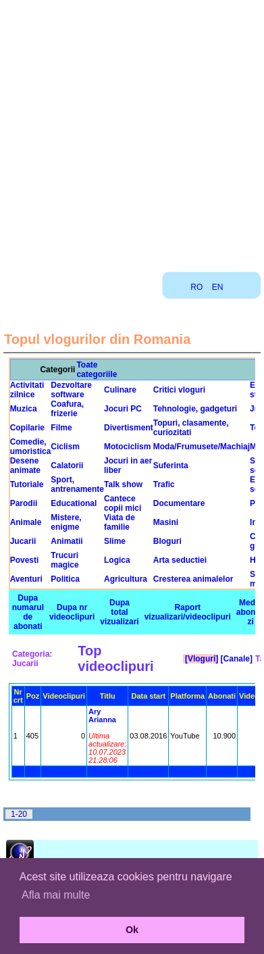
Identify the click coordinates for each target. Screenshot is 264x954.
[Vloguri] (201, 658)
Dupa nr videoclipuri (72, 612)
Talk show (123, 484)
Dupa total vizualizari (119, 612)
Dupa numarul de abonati (28, 612)
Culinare (120, 390)
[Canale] (235, 658)
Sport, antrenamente (77, 484)
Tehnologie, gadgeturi (195, 408)
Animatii (66, 541)
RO (196, 287)
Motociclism (127, 446)
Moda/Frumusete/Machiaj (201, 446)
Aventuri (26, 579)
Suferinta (170, 465)
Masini (165, 522)
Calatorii (67, 465)
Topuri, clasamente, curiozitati (191, 427)
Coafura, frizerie (67, 408)
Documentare (179, 503)
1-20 (19, 814)
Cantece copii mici (122, 503)
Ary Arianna (102, 715)
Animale (26, 522)
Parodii (24, 503)
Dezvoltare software (71, 389)
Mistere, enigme (66, 522)
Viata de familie (119, 522)
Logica (117, 560)
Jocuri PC (123, 408)
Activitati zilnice (27, 389)
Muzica (23, 408)
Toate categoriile (96, 369)
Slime (115, 541)
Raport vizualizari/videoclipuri (187, 612)
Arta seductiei (180, 560)
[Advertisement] (131, 131)
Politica (65, 579)
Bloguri (167, 541)
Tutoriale (27, 484)
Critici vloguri (179, 390)
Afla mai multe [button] (56, 895)
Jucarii (23, 541)
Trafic (164, 484)
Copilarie (27, 427)
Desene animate (25, 465)
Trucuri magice (64, 560)
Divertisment (128, 427)
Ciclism (65, 446)
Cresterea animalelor (193, 579)
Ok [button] (132, 929)
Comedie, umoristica (30, 446)
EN (217, 287)
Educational (74, 503)
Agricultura (125, 579)
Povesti (24, 560)
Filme (61, 427)
